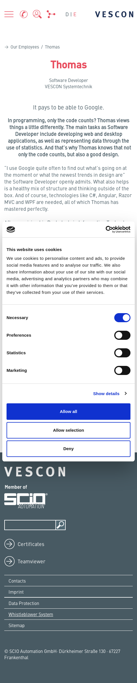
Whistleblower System (31, 614)
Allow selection (68, 430)
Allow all (68, 411)
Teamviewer (31, 561)
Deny (68, 448)
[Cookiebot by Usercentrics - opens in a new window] (105, 229)
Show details (106, 393)
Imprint (16, 592)
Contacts (17, 580)
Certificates (31, 543)
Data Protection (24, 603)
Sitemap (17, 625)
